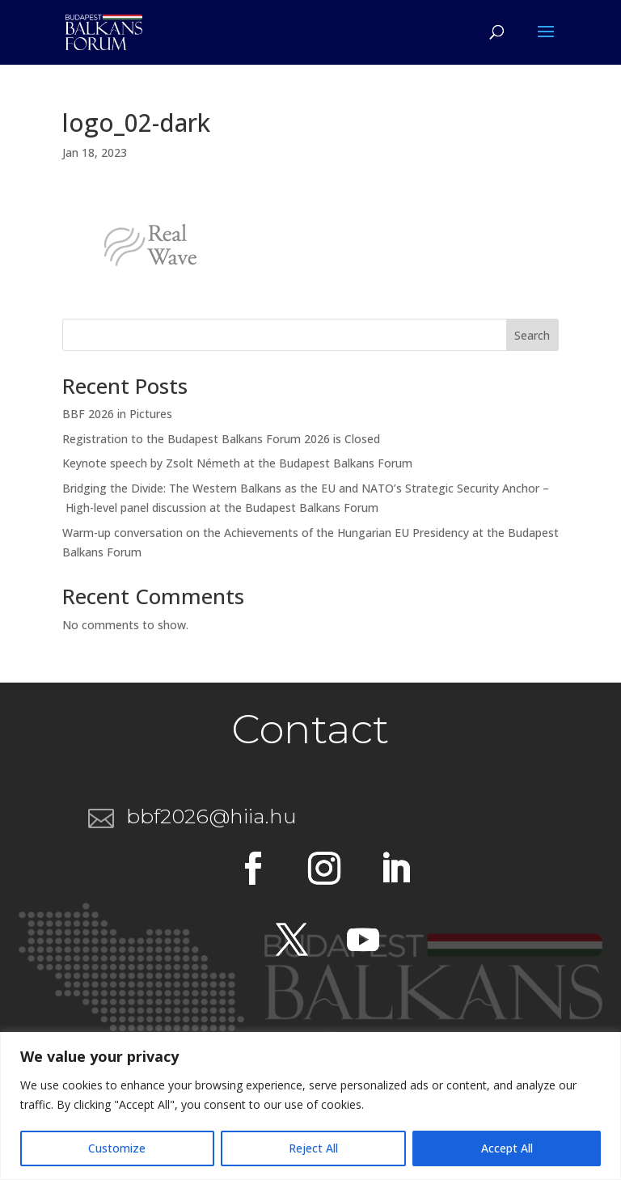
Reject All (313, 1148)
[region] (310, 1106)
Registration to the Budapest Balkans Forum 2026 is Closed (221, 438)
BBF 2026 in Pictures (117, 413)
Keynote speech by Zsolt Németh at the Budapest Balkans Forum (237, 463)
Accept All (507, 1148)
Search (532, 335)
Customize (117, 1148)
